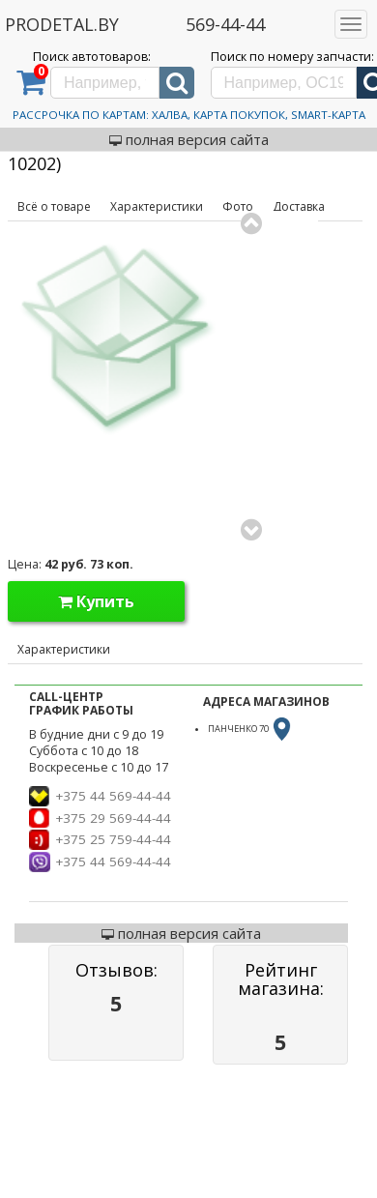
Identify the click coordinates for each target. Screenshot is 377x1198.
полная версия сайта (189, 139)
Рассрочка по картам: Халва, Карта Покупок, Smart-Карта (189, 114)
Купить (96, 601)
